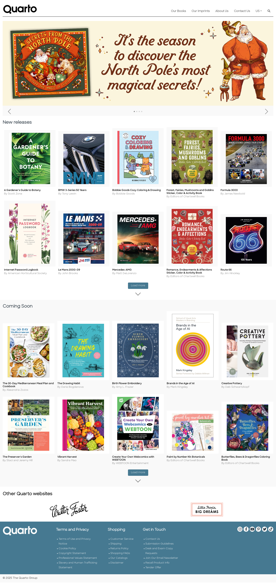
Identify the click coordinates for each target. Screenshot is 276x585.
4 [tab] (141, 111)
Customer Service (121, 541)
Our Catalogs (118, 560)
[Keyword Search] (269, 11)
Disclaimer (117, 565)
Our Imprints (201, 11)
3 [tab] (139, 111)
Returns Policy (119, 551)
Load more (139, 286)
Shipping (115, 546)
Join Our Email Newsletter (161, 560)
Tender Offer (153, 570)
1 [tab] (134, 111)
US (258, 11)
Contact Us (242, 11)
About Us (221, 11)
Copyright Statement (72, 556)
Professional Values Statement (78, 560)
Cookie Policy (67, 551)
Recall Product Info (157, 565)
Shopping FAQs (120, 556)
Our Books (178, 11)
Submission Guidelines (159, 546)
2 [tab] (137, 111)
